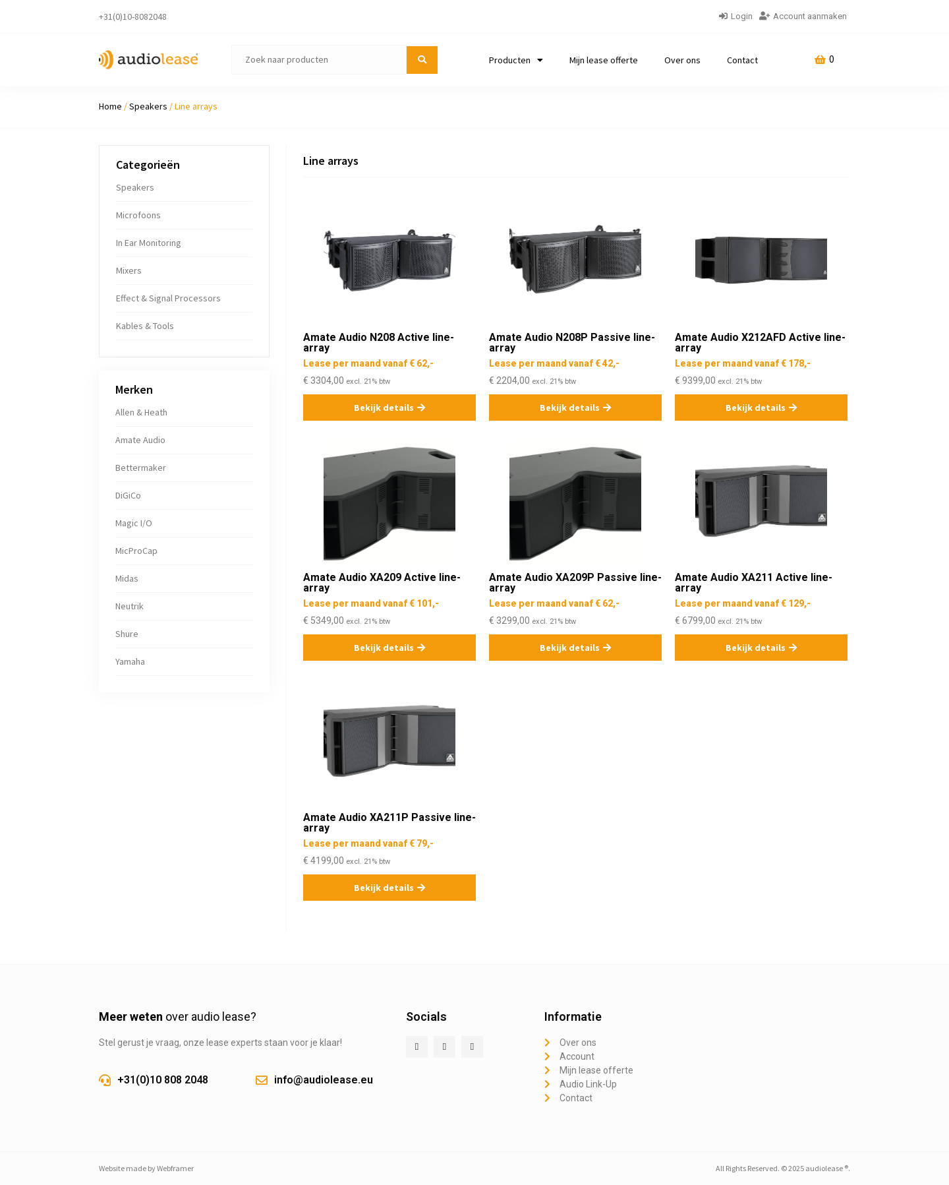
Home (110, 106)
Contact (742, 60)
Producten (516, 60)
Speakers (148, 106)
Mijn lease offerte (603, 60)
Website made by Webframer (146, 1168)
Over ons (682, 60)
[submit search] (422, 60)
